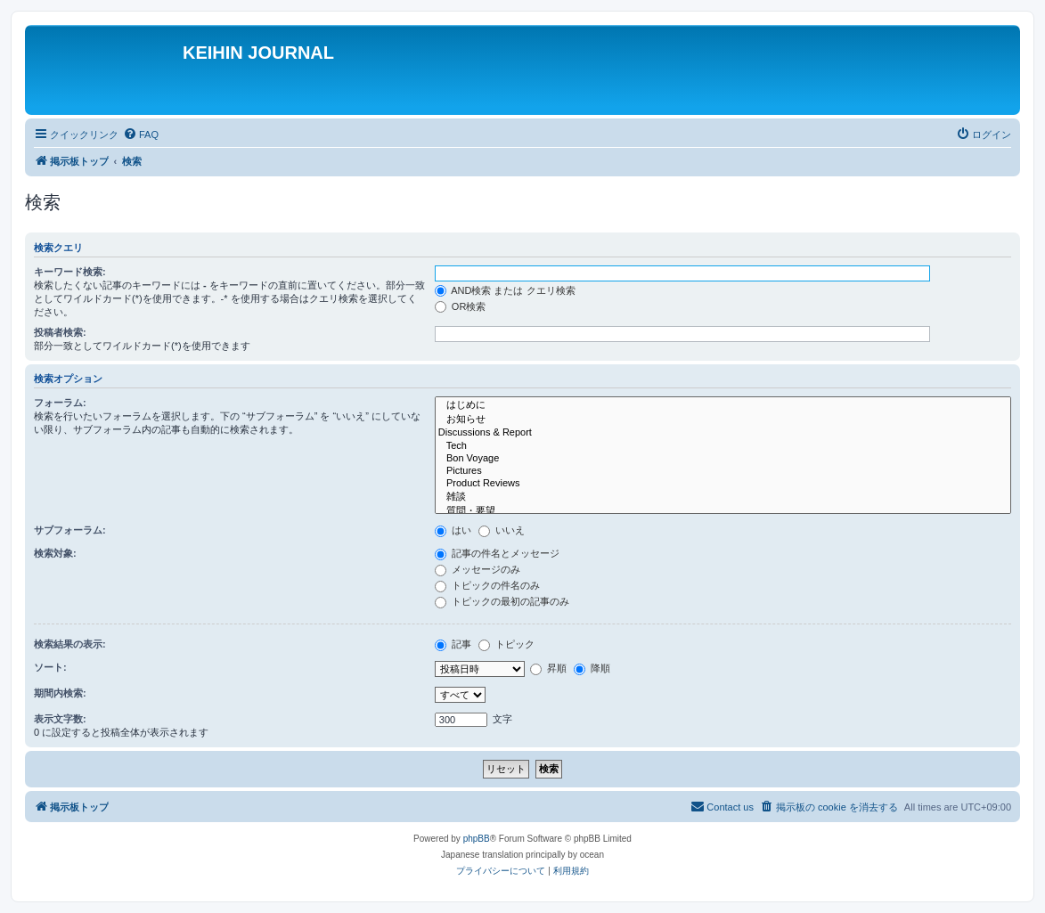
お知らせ (723, 419)
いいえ (501, 530)
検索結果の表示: (70, 644)
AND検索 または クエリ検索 (505, 290)
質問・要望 (723, 511)
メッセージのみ (477, 569)
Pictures (723, 471)
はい (453, 530)
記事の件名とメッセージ (497, 553)
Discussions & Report (723, 433)
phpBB (476, 839)
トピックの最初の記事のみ (502, 601)
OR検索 (460, 306)
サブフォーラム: (70, 530)
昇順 (548, 668)
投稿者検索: (60, 332)
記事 (453, 644)
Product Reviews (723, 483)
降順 (592, 668)
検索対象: (55, 553)
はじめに (723, 405)
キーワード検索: (70, 271)
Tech (723, 446)
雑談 (723, 497)
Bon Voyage (723, 458)
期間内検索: (60, 693)
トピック (506, 644)
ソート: (50, 667)
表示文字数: (60, 718)
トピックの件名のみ (487, 585)
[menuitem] (141, 134)
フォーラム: (60, 402)
